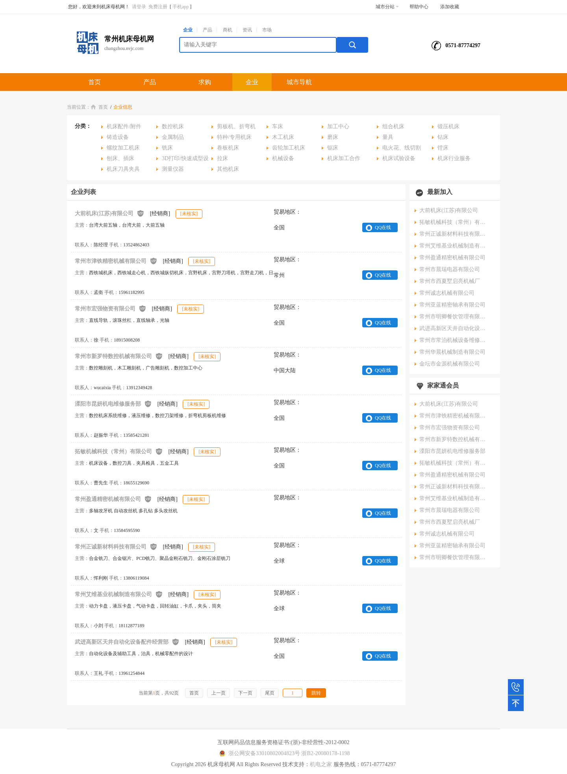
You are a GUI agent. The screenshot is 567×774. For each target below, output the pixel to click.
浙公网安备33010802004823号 (258, 753)
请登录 (139, 6)
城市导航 (299, 82)
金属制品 (173, 137)
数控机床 (173, 126)
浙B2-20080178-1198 (325, 753)
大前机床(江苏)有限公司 (110, 213)
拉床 (222, 158)
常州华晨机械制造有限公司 (452, 352)
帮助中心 (419, 6)
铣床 (167, 148)
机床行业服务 (454, 158)
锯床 (332, 148)
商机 (227, 30)
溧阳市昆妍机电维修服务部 (113, 403)
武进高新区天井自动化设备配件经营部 (127, 641)
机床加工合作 (343, 158)
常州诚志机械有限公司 (446, 293)
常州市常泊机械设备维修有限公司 (454, 340)
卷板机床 (228, 148)
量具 (387, 137)
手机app (180, 6)
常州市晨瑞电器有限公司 (449, 269)
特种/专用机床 (234, 137)
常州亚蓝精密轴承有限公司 (452, 305)
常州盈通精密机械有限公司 (113, 498)
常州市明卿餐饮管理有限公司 (454, 317)
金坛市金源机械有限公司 (449, 364)
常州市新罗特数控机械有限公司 (119, 356)
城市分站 (387, 6)
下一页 (245, 693)
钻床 (442, 137)
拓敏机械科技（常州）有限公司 (119, 451)
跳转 (316, 693)
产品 (207, 30)
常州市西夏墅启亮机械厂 (449, 281)
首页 (94, 82)
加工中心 (338, 126)
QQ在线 (383, 227)
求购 (204, 82)
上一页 (218, 693)
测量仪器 (173, 169)
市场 (267, 30)
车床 (277, 126)
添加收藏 (449, 6)
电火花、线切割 (401, 148)
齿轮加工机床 (288, 148)
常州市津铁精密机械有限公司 (116, 260)
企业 (188, 30)
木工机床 (283, 137)
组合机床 (393, 126)
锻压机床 (448, 126)
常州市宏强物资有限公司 (110, 308)
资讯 (247, 30)
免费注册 (157, 6)
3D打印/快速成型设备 (182, 159)
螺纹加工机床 (123, 148)
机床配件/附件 (124, 126)
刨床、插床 (120, 158)
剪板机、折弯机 (236, 126)
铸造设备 (118, 137)
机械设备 (283, 158)
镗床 (442, 148)
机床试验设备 (398, 158)
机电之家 (321, 764)
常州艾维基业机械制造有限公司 (119, 594)
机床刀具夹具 (123, 169)
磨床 (332, 137)
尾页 (269, 693)
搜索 (352, 45)
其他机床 (228, 169)
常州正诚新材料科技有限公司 (116, 546)
